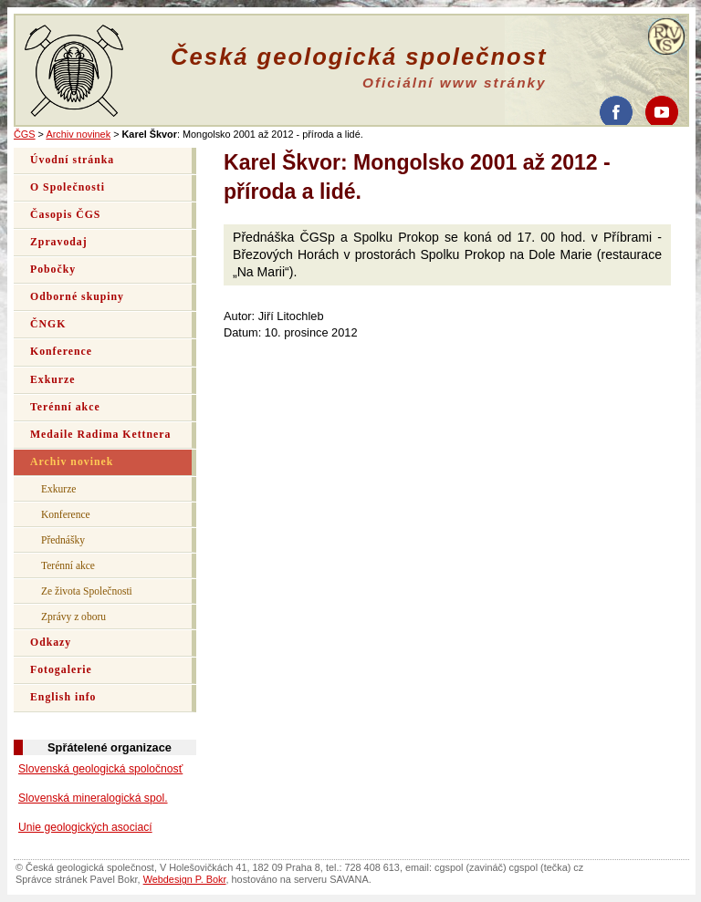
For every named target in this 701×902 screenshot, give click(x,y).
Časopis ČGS (65, 215)
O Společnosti (67, 187)
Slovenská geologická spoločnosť (100, 768)
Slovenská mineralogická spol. (93, 798)
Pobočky (53, 269)
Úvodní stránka (72, 160)
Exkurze (52, 380)
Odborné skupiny (77, 297)
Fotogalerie (61, 670)
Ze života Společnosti (86, 591)
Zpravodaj (59, 242)
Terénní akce (65, 407)
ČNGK (48, 324)
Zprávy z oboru (73, 616)
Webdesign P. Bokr (184, 879)
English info (63, 697)
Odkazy (50, 642)
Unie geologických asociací (85, 827)
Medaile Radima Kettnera (100, 435)
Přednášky (63, 539)
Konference (61, 352)
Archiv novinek (78, 134)
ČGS (25, 134)
